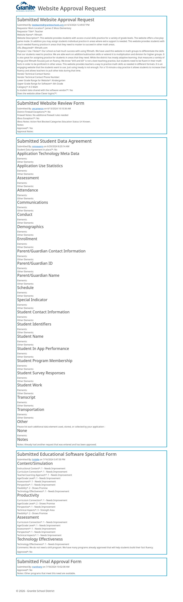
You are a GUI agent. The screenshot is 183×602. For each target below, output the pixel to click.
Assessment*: (24, 481)
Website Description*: (28, 37)
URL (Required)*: (25, 47)
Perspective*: (24, 484)
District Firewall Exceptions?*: (32, 111)
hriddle (35, 459)
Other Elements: (25, 161)
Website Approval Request (72, 8)
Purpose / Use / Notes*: (29, 51)
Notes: (20, 124)
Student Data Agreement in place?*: (35, 149)
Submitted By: (24, 24)
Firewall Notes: (24, 115)
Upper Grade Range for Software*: (34, 83)
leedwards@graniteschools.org (48, 24)
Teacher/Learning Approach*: (32, 474)
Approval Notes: (25, 131)
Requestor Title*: (26, 31)
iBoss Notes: (23, 121)
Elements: (22, 158)
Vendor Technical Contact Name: (33, 73)
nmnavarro (37, 146)
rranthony (37, 566)
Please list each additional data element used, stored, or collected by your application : (61, 426)
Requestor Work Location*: (31, 28)
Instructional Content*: (29, 468)
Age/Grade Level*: (26, 478)
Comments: (23, 547)
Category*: (22, 86)
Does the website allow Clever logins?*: (37, 93)
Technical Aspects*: (27, 510)
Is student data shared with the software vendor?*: (43, 90)
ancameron (38, 108)
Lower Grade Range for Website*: (34, 80)
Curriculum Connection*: (30, 471)
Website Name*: (25, 34)
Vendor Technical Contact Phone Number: (38, 77)
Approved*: (23, 128)
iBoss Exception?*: (26, 118)
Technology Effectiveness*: (31, 491)
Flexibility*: (23, 488)
